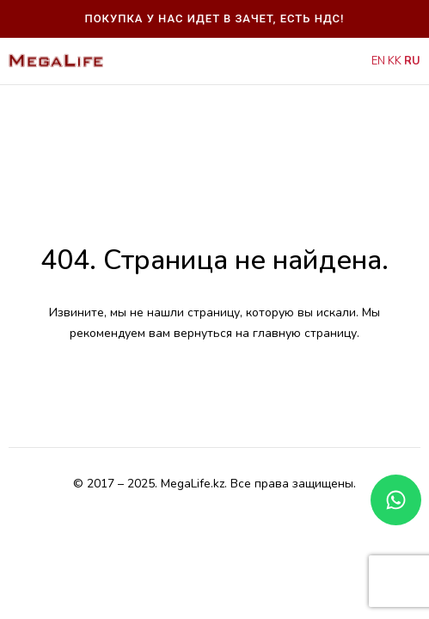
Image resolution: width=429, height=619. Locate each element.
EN (378, 61)
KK (394, 61)
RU (412, 61)
